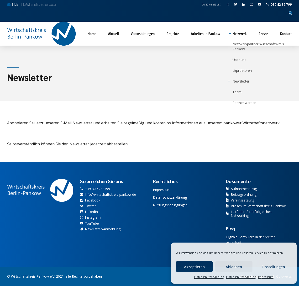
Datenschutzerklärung (209, 277)
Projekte (173, 33)
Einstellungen (273, 266)
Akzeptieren (194, 266)
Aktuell (113, 33)
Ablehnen (234, 266)
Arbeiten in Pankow (205, 33)
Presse (263, 33)
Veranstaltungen (143, 33)
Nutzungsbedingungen (170, 205)
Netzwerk (239, 33)
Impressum (265, 277)
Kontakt (286, 33)
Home (92, 33)
